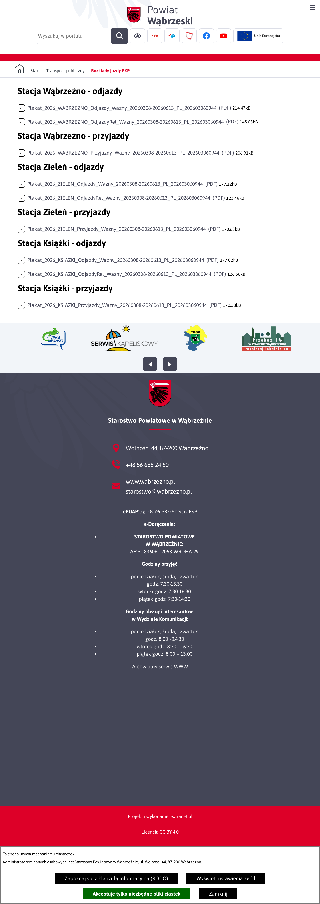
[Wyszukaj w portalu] (82, 36)
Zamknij (218, 894)
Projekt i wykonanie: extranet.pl (160, 816)
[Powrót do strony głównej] (27, 69)
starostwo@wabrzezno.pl (159, 491)
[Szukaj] (119, 36)
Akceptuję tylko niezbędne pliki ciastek (136, 894)
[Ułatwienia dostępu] (137, 36)
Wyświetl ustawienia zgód (225, 878)
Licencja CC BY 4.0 (160, 831)
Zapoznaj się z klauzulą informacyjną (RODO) (116, 878)
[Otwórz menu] (312, 7)
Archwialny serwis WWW (160, 666)
